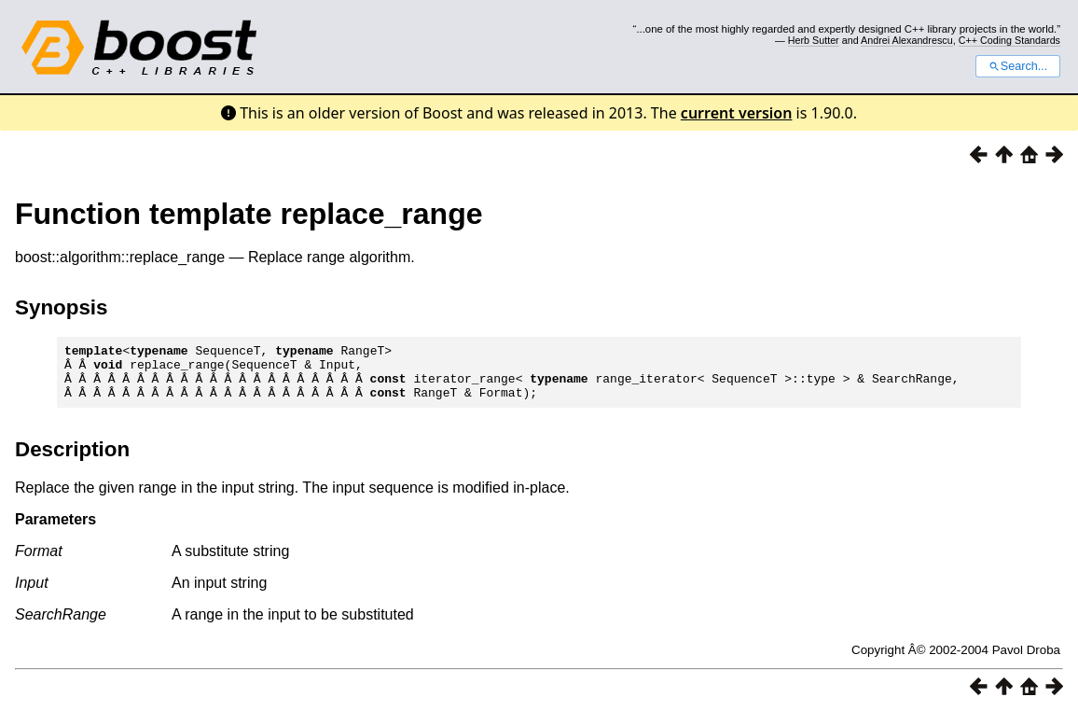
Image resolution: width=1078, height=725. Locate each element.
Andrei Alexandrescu (907, 40)
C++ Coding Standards (1009, 40)
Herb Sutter (813, 40)
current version (737, 113)
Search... (1017, 66)
